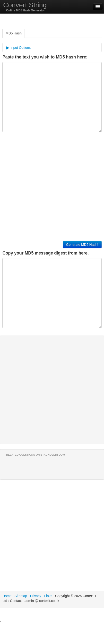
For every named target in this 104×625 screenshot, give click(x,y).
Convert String (25, 5)
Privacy (35, 596)
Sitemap (21, 596)
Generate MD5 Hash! (82, 245)
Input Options (20, 47)
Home (6, 596)
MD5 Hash (14, 33)
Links (48, 596)
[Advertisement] (52, 619)
